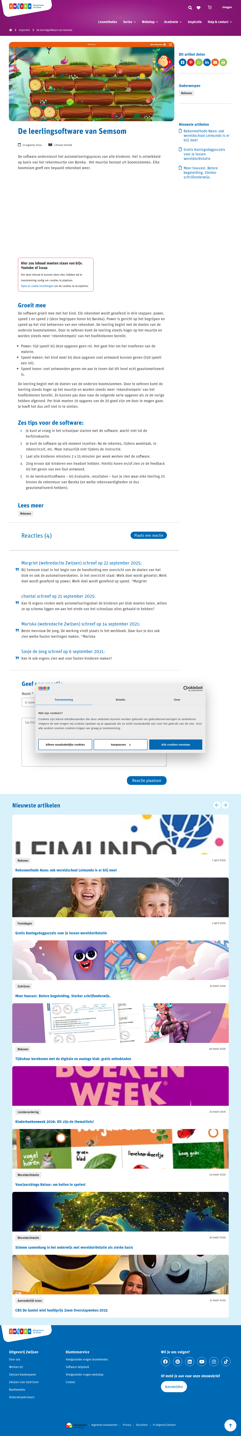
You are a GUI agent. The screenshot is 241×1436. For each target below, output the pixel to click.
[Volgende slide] (225, 805)
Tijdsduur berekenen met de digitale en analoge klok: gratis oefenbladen (73, 1058)
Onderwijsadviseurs (22, 1397)
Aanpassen (121, 744)
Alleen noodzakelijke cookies (65, 744)
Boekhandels (17, 1389)
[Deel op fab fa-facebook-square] (182, 62)
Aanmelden (174, 1386)
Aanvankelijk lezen (30, 1301)
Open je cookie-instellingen (37, 286)
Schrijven (24, 986)
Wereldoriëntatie (28, 1175)
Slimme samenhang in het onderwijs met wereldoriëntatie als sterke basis (74, 1247)
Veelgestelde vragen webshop (85, 1374)
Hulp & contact (218, 21)
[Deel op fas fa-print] (223, 62)
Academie (171, 21)
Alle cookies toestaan (175, 744)
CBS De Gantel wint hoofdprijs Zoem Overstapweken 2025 (61, 1310)
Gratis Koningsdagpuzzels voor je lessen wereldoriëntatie (204, 154)
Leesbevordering (28, 1112)
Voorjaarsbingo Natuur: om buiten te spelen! (50, 1184)
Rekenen (25, 513)
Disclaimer (142, 1425)
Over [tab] (177, 699)
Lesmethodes (107, 21)
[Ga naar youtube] (201, 1361)
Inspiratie (195, 21)
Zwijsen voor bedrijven (24, 1382)
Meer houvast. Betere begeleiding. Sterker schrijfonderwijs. (201, 172)
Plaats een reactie (148, 535)
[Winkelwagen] (211, 7)
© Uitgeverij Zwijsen (164, 1425)
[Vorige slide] (217, 805)
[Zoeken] (190, 7)
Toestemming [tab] (64, 699)
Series (127, 21)
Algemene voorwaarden (104, 1425)
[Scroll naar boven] (230, 1425)
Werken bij (16, 1367)
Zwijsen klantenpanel (22, 1374)
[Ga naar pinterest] (177, 1361)
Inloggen (227, 7)
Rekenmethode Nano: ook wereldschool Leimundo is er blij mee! (206, 135)
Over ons (14, 1359)
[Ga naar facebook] (165, 1361)
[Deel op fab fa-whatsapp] (199, 62)
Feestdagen (25, 923)
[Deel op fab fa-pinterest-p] (191, 62)
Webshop (148, 21)
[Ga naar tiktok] (225, 1361)
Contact (70, 1382)
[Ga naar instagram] (213, 1361)
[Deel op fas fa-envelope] (215, 62)
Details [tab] (120, 699)
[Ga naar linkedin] (189, 1361)
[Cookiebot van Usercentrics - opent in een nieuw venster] (186, 689)
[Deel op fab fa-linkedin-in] (207, 62)
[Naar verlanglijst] (198, 7)
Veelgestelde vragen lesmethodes (87, 1359)
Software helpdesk (77, 1367)
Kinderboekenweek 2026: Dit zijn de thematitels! (54, 1121)
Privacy (127, 1425)
